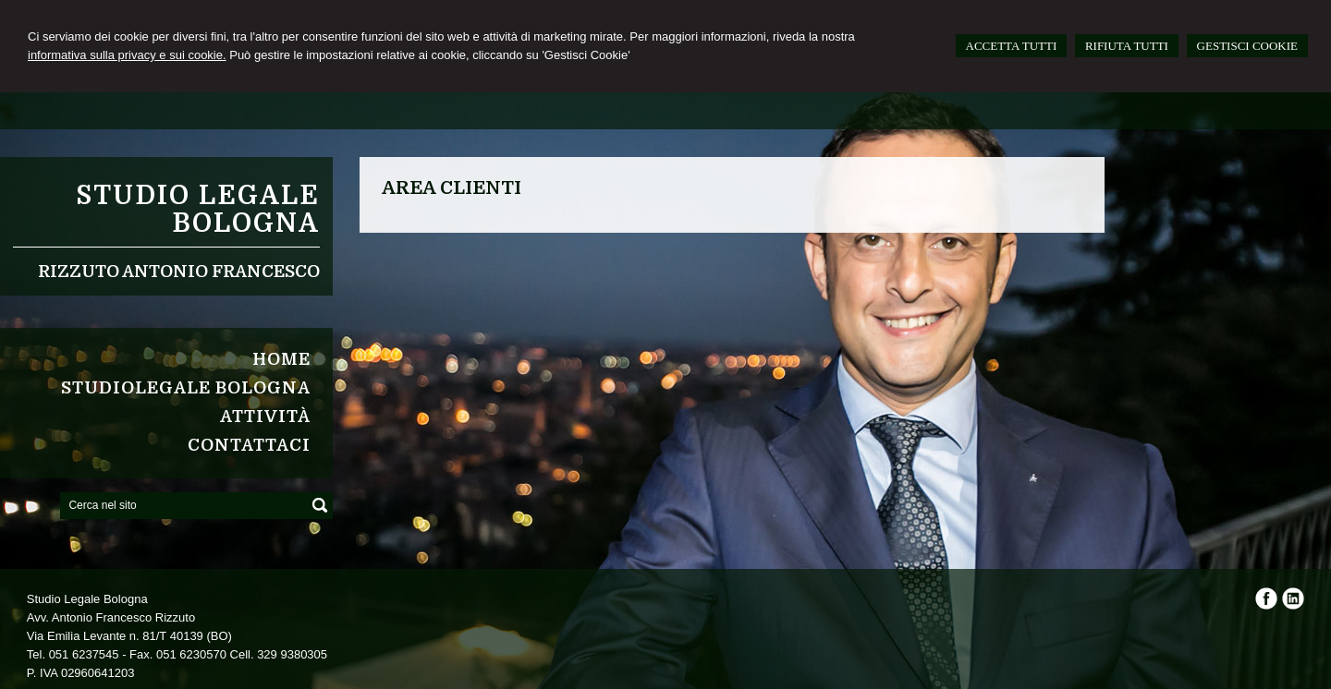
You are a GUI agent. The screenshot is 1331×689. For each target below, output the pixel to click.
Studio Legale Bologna (198, 209)
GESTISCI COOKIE (1247, 46)
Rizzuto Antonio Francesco (179, 271)
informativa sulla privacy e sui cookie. (127, 55)
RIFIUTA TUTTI (1126, 46)
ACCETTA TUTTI (1011, 46)
